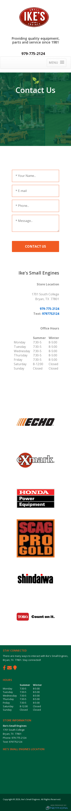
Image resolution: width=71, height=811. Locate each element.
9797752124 (50, 314)
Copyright (8, 799)
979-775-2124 (33, 53)
